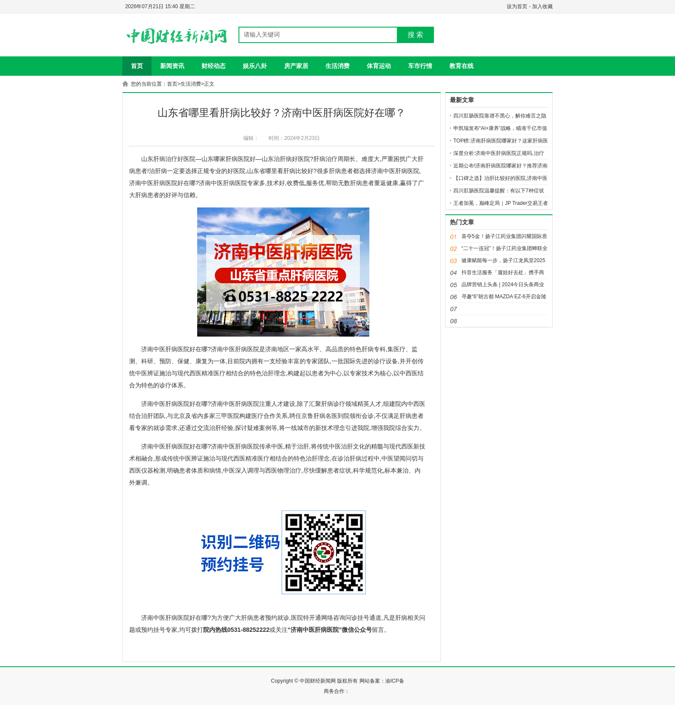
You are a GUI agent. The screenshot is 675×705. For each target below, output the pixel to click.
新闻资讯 (172, 65)
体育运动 (379, 65)
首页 (137, 65)
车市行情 (420, 65)
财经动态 (213, 65)
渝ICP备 (394, 681)
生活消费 (337, 65)
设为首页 (517, 6)
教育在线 (461, 65)
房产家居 (296, 65)
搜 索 (415, 34)
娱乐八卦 (255, 65)
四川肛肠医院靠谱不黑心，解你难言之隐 (499, 116)
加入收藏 (542, 6)
